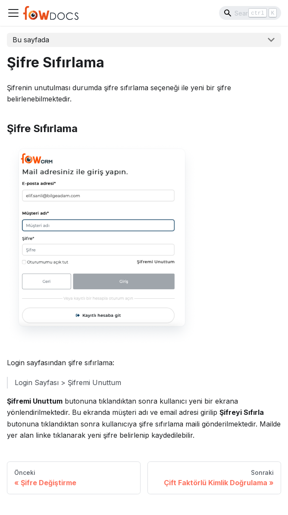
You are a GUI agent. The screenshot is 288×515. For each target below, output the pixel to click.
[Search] (250, 13)
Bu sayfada (31, 39)
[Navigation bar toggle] (13, 12)
